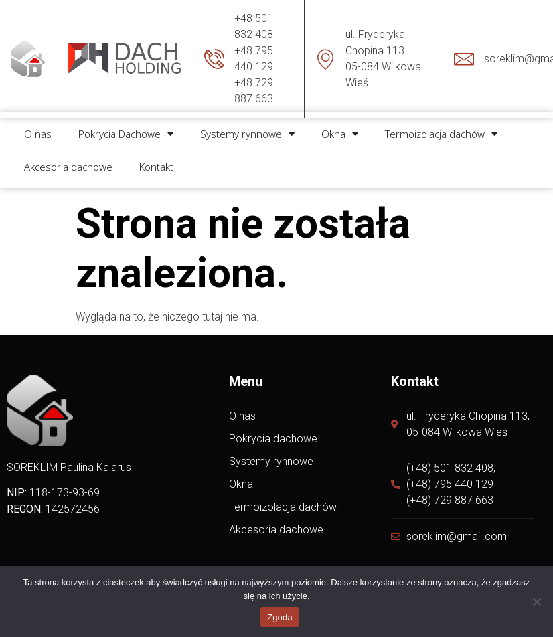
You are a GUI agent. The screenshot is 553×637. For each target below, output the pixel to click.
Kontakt (156, 160)
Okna (339, 128)
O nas (38, 128)
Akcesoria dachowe (68, 160)
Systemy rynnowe (247, 128)
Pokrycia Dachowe (125, 128)
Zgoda (280, 617)
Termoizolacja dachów (441, 128)
